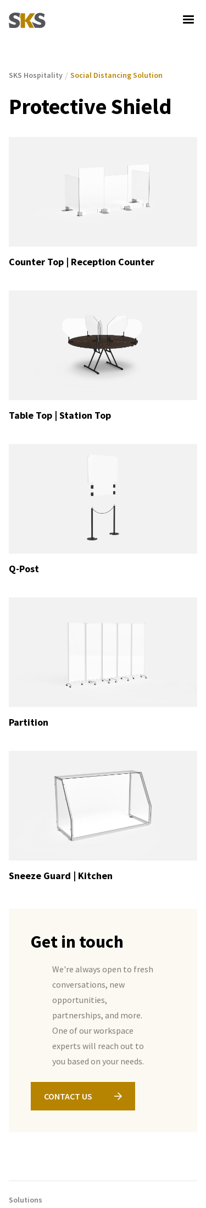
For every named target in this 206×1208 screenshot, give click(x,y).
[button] (188, 19)
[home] (27, 20)
